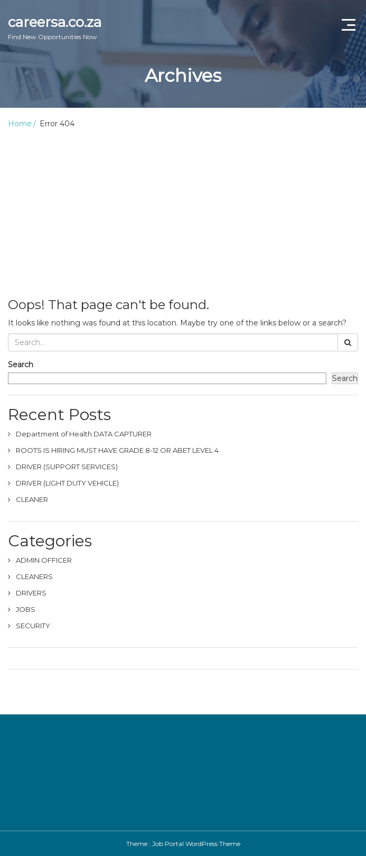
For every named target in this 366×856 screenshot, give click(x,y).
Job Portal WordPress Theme (196, 844)
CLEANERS (34, 576)
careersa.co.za (54, 27)
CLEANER (32, 499)
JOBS (25, 609)
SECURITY (33, 625)
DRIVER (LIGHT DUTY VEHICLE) (67, 483)
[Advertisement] (183, 208)
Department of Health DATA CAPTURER (84, 434)
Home (20, 123)
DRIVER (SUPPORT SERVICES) (67, 466)
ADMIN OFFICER (44, 560)
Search (20, 364)
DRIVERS (31, 593)
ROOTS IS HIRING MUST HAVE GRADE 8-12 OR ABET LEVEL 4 (117, 450)
